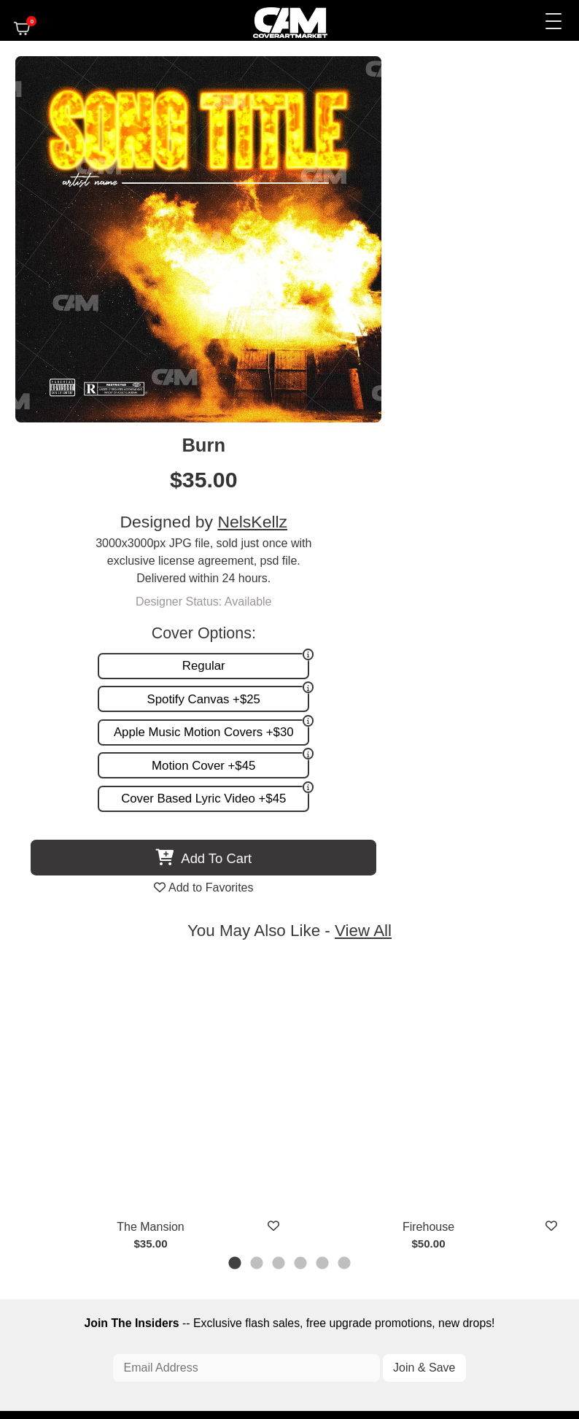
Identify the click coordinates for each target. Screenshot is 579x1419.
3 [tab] (279, 873)
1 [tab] (235, 873)
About (435, 1128)
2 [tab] (257, 873)
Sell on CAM (420, 1172)
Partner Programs (407, 1185)
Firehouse (428, 838)
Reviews (428, 1157)
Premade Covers (169, 1128)
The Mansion (150, 838)
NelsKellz (480, 147)
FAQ (438, 1143)
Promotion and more (177, 1172)
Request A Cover (169, 1157)
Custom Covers (166, 1143)
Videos (146, 1185)
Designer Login (244, 1361)
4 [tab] (301, 873)
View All (363, 542)
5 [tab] (323, 873)
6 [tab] (345, 873)
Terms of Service (331, 1361)
